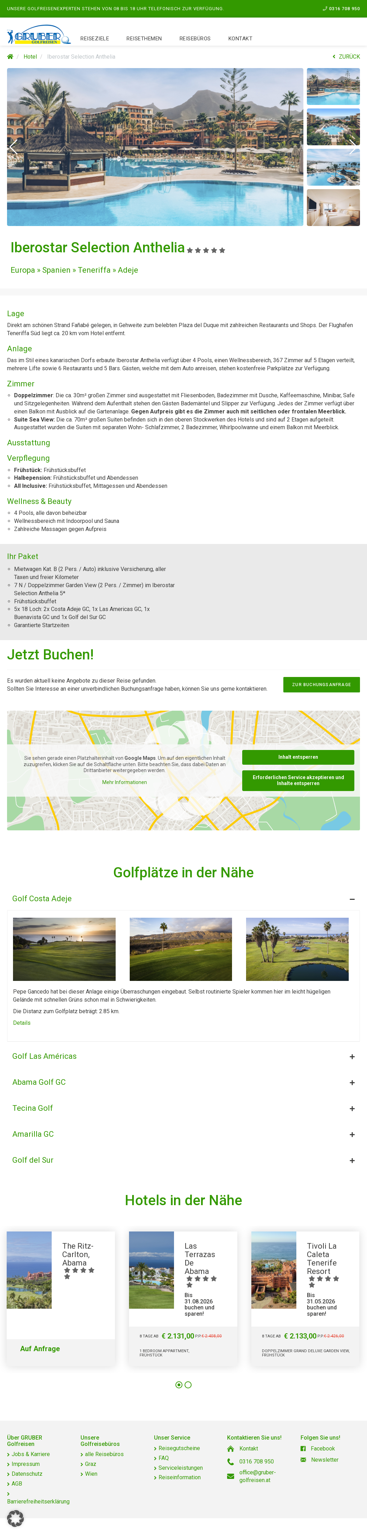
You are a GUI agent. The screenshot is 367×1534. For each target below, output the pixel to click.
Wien (91, 1473)
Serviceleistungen (181, 1468)
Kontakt (240, 38)
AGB (17, 1483)
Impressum (26, 1464)
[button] (13, 147)
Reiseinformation (180, 1477)
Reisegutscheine (179, 1448)
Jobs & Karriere (31, 1454)
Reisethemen (144, 38)
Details (22, 1023)
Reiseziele (95, 38)
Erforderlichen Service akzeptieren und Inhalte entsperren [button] (298, 780)
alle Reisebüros (104, 1454)
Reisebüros (195, 38)
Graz (90, 1464)
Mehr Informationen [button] (124, 782)
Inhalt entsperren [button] (298, 757)
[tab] (183, 897)
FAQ (164, 1458)
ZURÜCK (346, 56)
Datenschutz (27, 1473)
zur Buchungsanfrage (321, 684)
